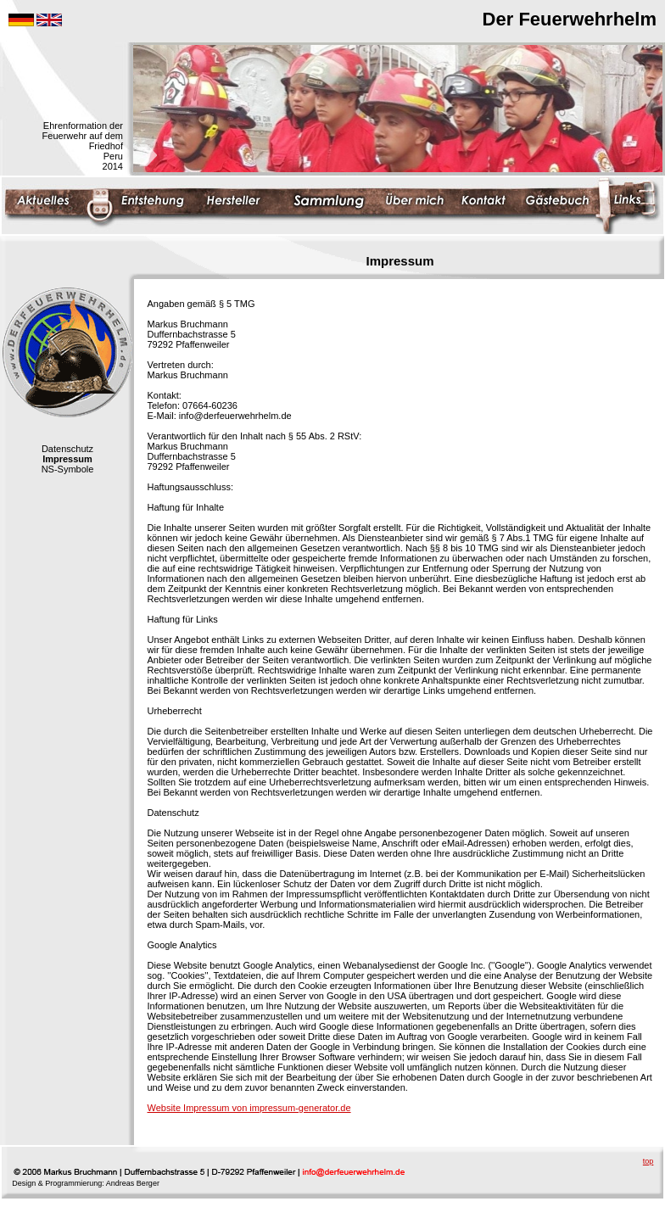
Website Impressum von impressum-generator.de (249, 1108)
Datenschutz (67, 449)
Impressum (67, 459)
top (648, 1161)
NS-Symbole (68, 469)
